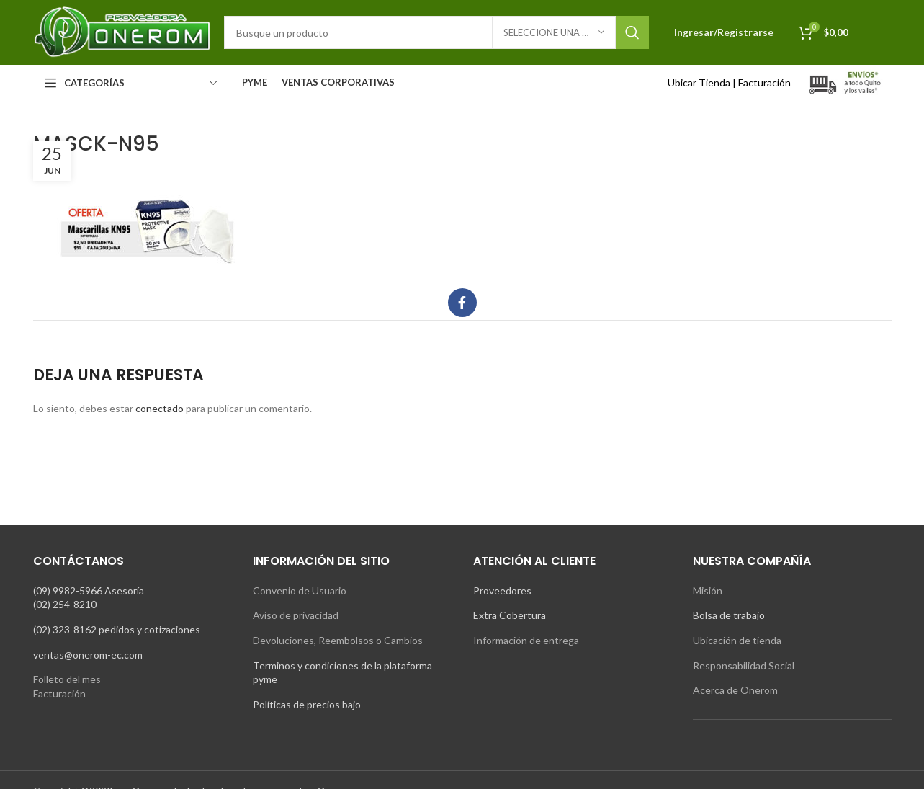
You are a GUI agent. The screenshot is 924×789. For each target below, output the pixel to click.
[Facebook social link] (462, 302)
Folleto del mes (67, 679)
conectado (159, 408)
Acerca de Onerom (735, 690)
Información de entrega (526, 640)
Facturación (764, 82)
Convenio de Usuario (299, 590)
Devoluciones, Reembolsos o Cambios (338, 640)
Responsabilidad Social (743, 665)
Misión (707, 590)
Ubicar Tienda (699, 82)
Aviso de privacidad (295, 615)
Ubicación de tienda (737, 640)
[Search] (436, 32)
